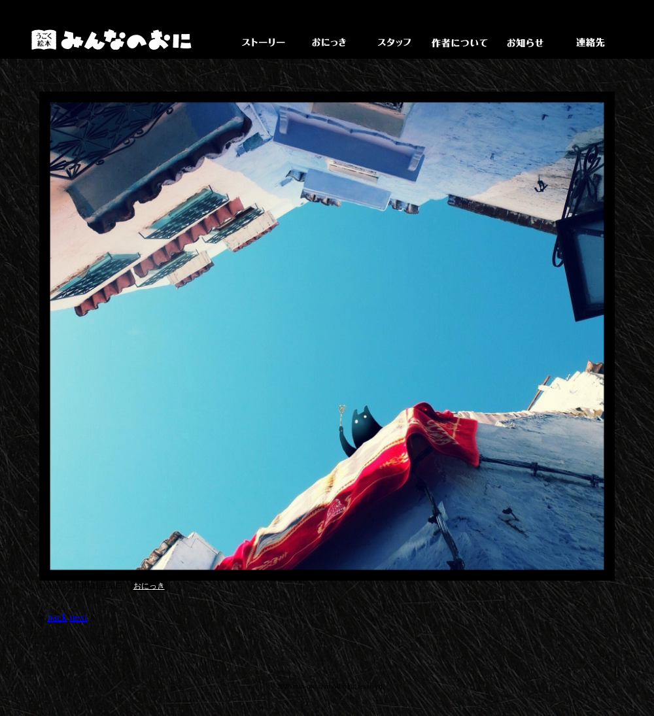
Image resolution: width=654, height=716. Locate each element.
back (57, 616)
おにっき (149, 585)
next (78, 616)
